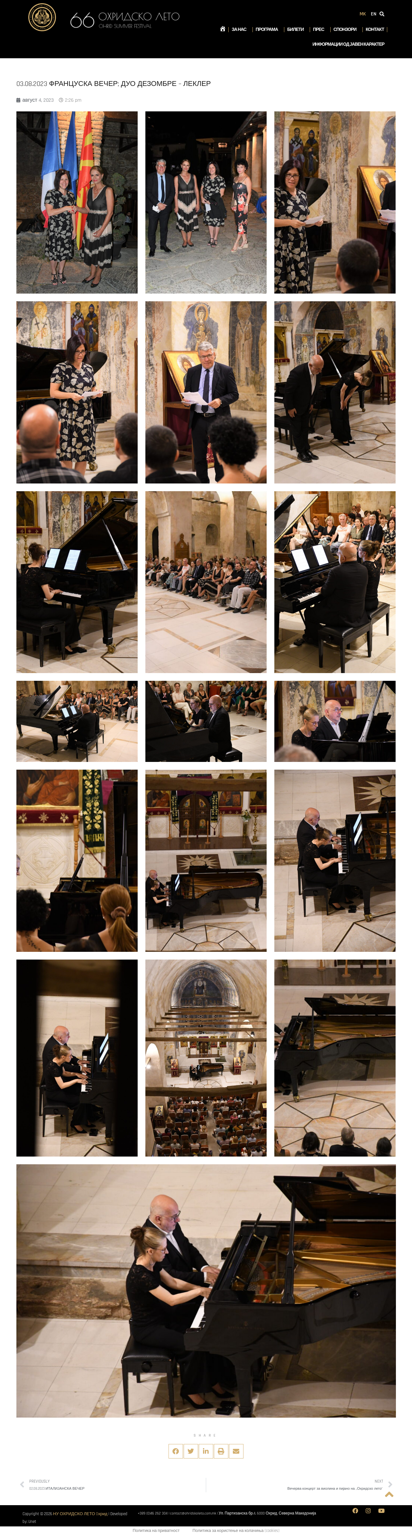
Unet (32, 1521)
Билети (297, 29)
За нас (240, 29)
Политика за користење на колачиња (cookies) (235, 1530)
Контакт (375, 30)
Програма (268, 29)
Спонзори (347, 29)
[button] (176, 1451)
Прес (320, 29)
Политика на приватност (156, 1530)
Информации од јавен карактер (348, 44)
